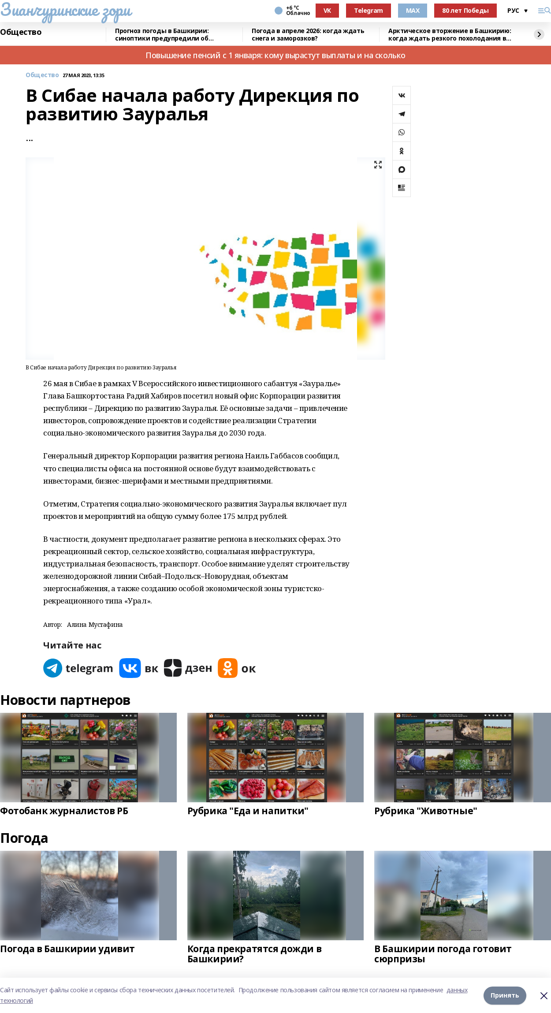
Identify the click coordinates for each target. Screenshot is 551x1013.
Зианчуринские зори (65, 9)
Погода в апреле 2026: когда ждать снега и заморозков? (308, 34)
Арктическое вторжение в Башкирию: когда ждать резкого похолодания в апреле (449, 34)
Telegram (368, 10)
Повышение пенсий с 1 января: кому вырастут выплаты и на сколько (275, 55)
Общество (21, 32)
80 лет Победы (465, 10)
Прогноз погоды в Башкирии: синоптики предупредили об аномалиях (161, 34)
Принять (505, 995)
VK (327, 10)
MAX (413, 10)
